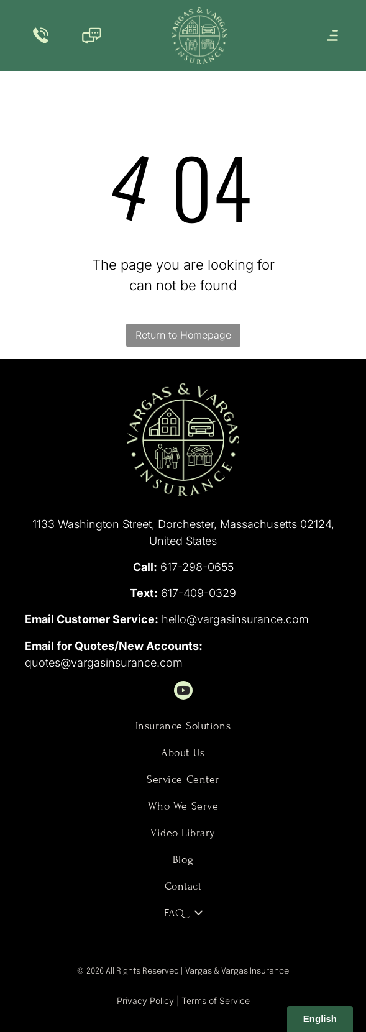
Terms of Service (215, 1000)
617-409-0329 (198, 593)
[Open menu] (332, 35)
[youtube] (183, 692)
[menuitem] (183, 726)
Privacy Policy (145, 1000)
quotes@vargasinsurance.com (104, 662)
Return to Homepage (183, 335)
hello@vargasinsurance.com (235, 619)
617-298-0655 (197, 566)
